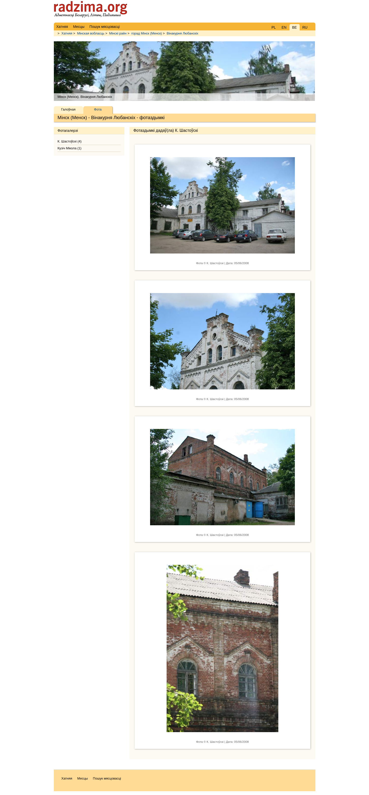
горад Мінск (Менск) (146, 33)
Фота (98, 109)
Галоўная (68, 109)
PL (273, 27)
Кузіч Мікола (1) (70, 148)
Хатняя (66, 33)
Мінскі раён (117, 33)
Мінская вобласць (90, 33)
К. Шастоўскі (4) (70, 141)
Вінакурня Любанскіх (182, 33)
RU (304, 27)
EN (284, 27)
